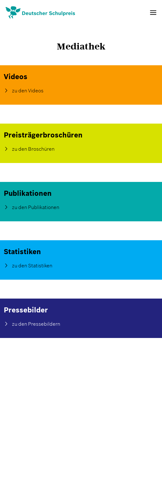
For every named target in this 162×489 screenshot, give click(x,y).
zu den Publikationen (35, 207)
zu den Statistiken (32, 265)
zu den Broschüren (33, 149)
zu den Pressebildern (36, 324)
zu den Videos (27, 90)
